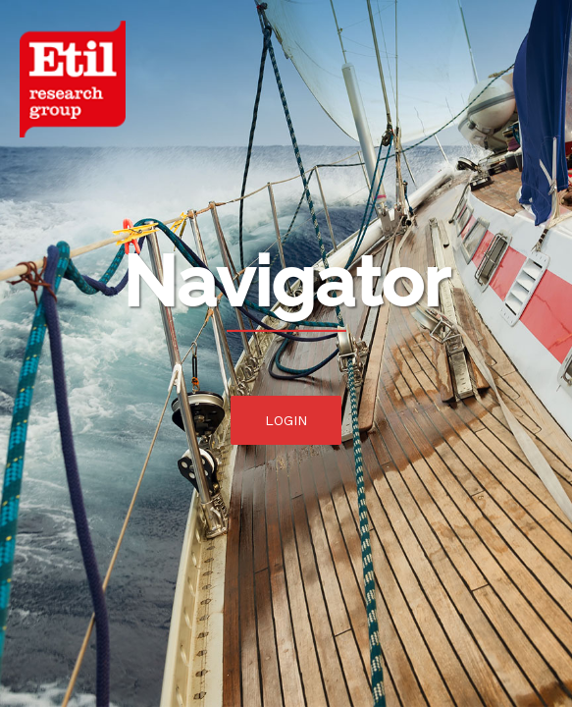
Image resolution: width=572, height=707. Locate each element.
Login (286, 420)
